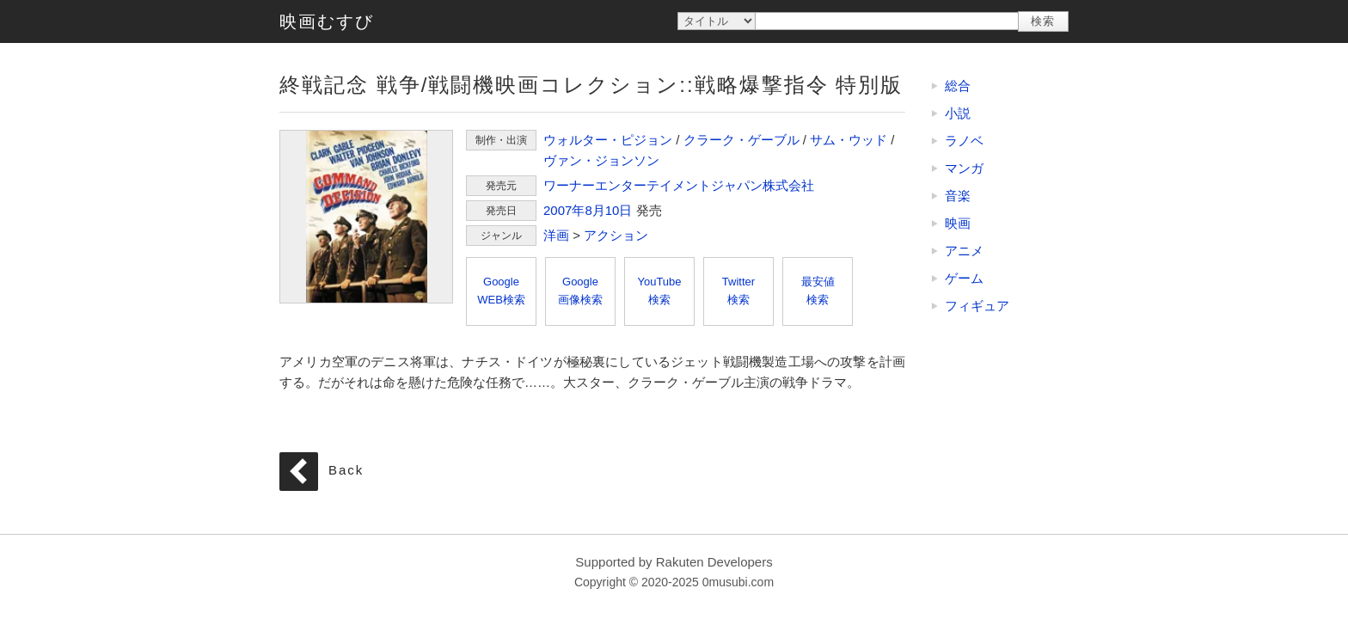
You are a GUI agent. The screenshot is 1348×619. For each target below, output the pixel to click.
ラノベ (964, 140)
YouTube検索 (659, 290)
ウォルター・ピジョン (607, 139)
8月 (594, 210)
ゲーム (964, 278)
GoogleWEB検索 (501, 290)
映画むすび (326, 21)
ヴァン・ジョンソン (601, 160)
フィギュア (977, 305)
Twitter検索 (738, 290)
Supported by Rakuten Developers (673, 562)
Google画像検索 (580, 290)
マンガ (964, 168)
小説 (958, 113)
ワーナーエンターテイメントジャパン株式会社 (678, 185)
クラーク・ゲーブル (741, 139)
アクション (616, 235)
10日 (619, 210)
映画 (958, 223)
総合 (958, 85)
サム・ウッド (848, 139)
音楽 (958, 195)
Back (346, 470)
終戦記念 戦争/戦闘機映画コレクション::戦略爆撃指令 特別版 (366, 216)
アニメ (964, 250)
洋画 (556, 235)
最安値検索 (818, 290)
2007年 (564, 210)
